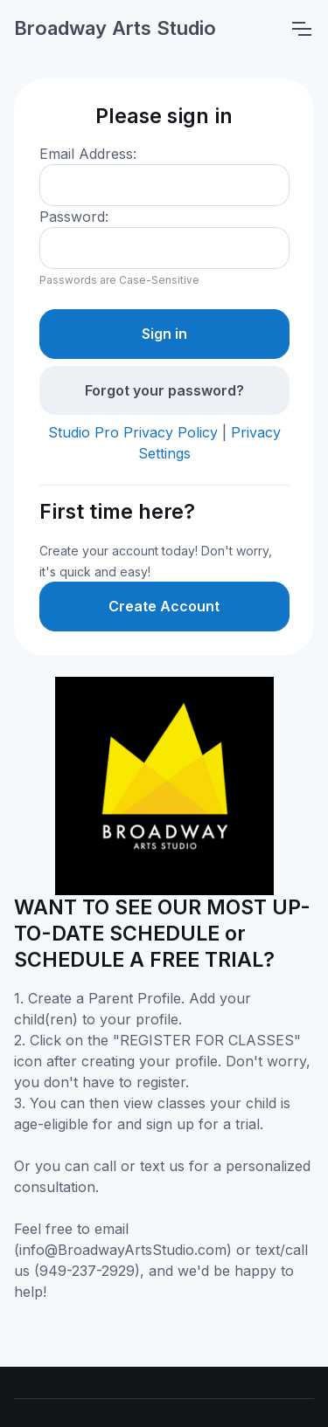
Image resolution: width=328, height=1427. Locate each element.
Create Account (164, 606)
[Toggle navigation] (301, 29)
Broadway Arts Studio (115, 28)
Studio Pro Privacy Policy (133, 432)
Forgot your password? (164, 390)
